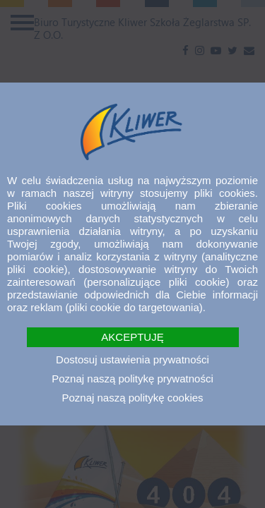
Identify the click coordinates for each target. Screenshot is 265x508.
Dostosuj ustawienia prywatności (132, 359)
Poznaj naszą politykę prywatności (132, 379)
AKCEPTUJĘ (132, 337)
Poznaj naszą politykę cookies (132, 398)
